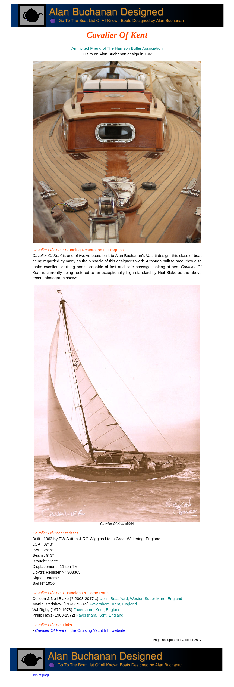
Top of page (40, 675)
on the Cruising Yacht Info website (80, 630)
